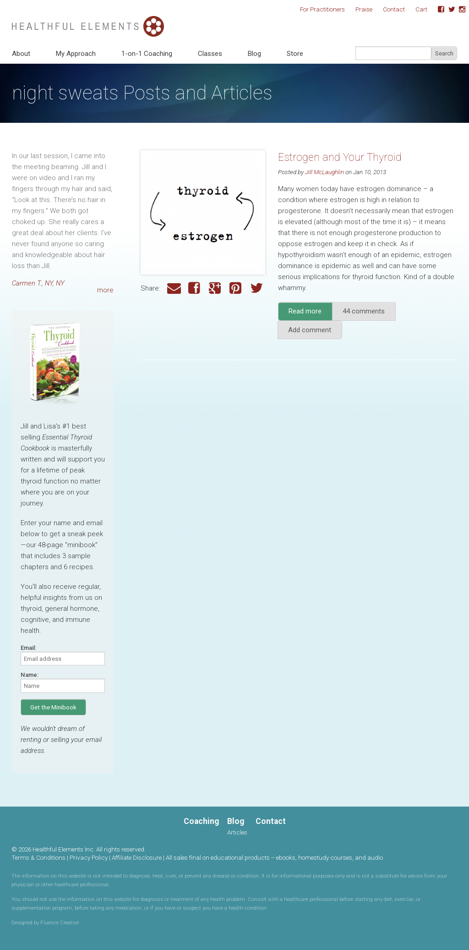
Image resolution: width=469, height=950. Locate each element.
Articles (237, 832)
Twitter (448, 9)
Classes (210, 53)
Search (444, 53)
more (105, 290)
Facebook (437, 9)
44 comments (364, 311)
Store (295, 53)
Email (174, 288)
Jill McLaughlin (324, 172)
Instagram (459, 9)
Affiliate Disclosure (137, 857)
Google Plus (216, 288)
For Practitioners (322, 9)
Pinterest (236, 288)
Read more (311, 313)
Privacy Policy (89, 857)
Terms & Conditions (38, 857)
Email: (28, 648)
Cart (421, 9)
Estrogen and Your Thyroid (340, 157)
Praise (363, 9)
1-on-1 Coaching (146, 53)
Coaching (201, 821)
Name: (29, 675)
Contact (394, 9)
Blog (254, 53)
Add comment (309, 330)
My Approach (76, 53)
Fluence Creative (59, 922)
